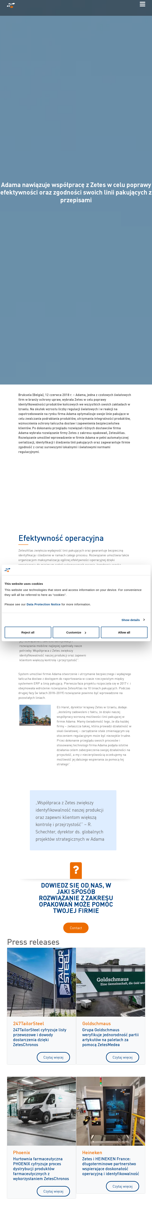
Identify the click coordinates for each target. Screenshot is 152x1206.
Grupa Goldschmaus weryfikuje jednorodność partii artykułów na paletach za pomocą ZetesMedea (110, 1037)
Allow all (124, 632)
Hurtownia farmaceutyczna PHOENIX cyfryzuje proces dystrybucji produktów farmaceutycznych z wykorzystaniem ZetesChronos (41, 1168)
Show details (131, 619)
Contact (76, 928)
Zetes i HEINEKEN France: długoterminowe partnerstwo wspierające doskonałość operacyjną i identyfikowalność (110, 1166)
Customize (76, 632)
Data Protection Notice (44, 604)
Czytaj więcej (53, 1057)
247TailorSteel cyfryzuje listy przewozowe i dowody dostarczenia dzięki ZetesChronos (39, 1037)
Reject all (27, 632)
